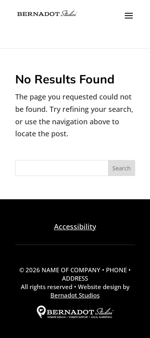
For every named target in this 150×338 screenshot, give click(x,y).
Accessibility (75, 226)
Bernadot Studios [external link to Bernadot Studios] (75, 295)
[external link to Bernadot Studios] (75, 316)
